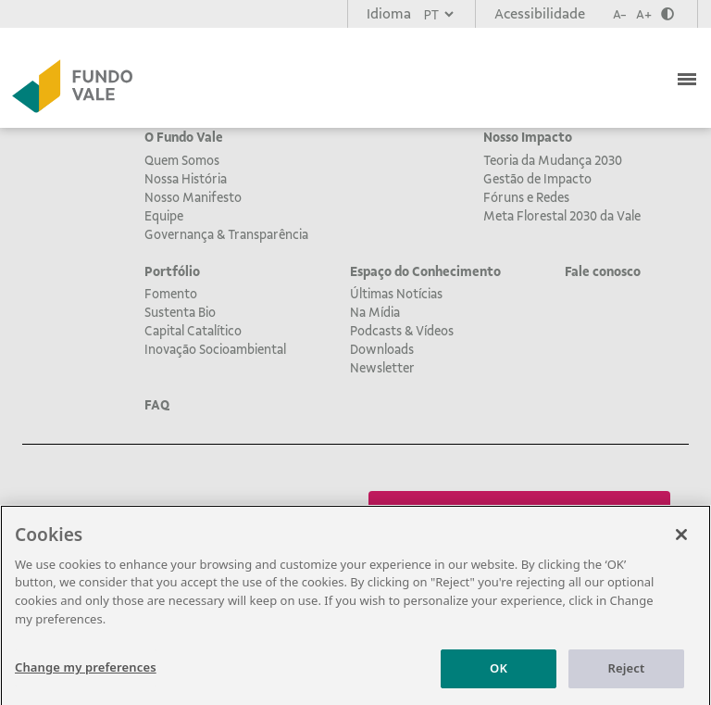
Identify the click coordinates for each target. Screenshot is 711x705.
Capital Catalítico (193, 330)
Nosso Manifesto (193, 197)
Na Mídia (375, 312)
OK (498, 675)
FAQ (156, 404)
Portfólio (172, 271)
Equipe (163, 215)
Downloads (382, 349)
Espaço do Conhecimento (425, 271)
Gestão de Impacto (537, 178)
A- (620, 14)
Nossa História (185, 178)
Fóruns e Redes (526, 197)
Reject (626, 675)
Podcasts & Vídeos (402, 330)
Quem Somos (181, 160)
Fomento (170, 293)
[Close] (681, 542)
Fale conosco (603, 271)
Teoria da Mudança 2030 (552, 160)
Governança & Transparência (226, 234)
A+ (644, 14)
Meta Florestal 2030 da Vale (562, 215)
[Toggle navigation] (689, 77)
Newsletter (382, 367)
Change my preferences (85, 674)
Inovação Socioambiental (215, 349)
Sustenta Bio (180, 312)
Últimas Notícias (396, 293)
